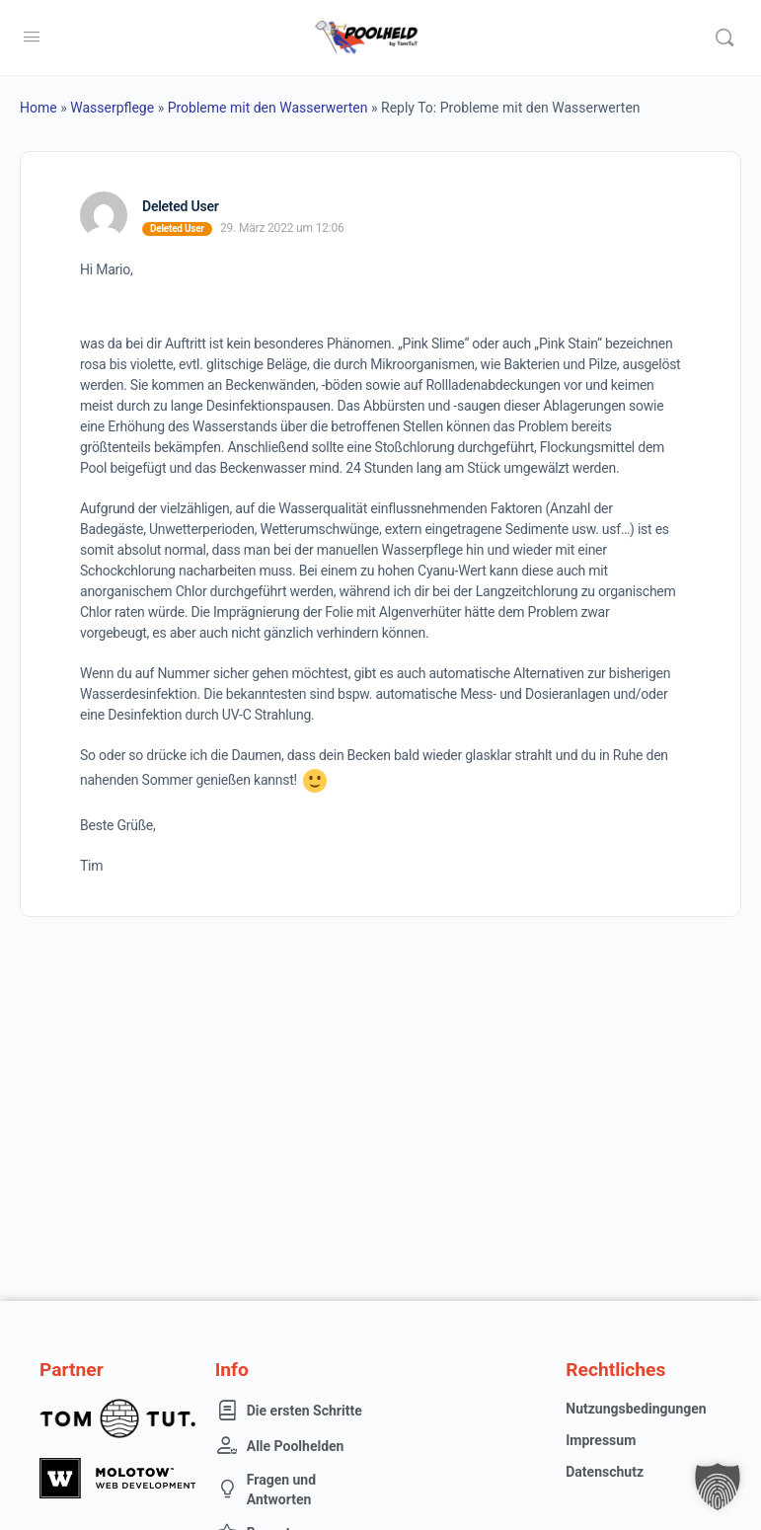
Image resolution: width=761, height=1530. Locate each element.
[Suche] (724, 37)
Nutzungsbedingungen (636, 1408)
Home (38, 107)
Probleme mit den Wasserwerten (268, 107)
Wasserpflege (112, 107)
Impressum (601, 1440)
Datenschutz (605, 1472)
